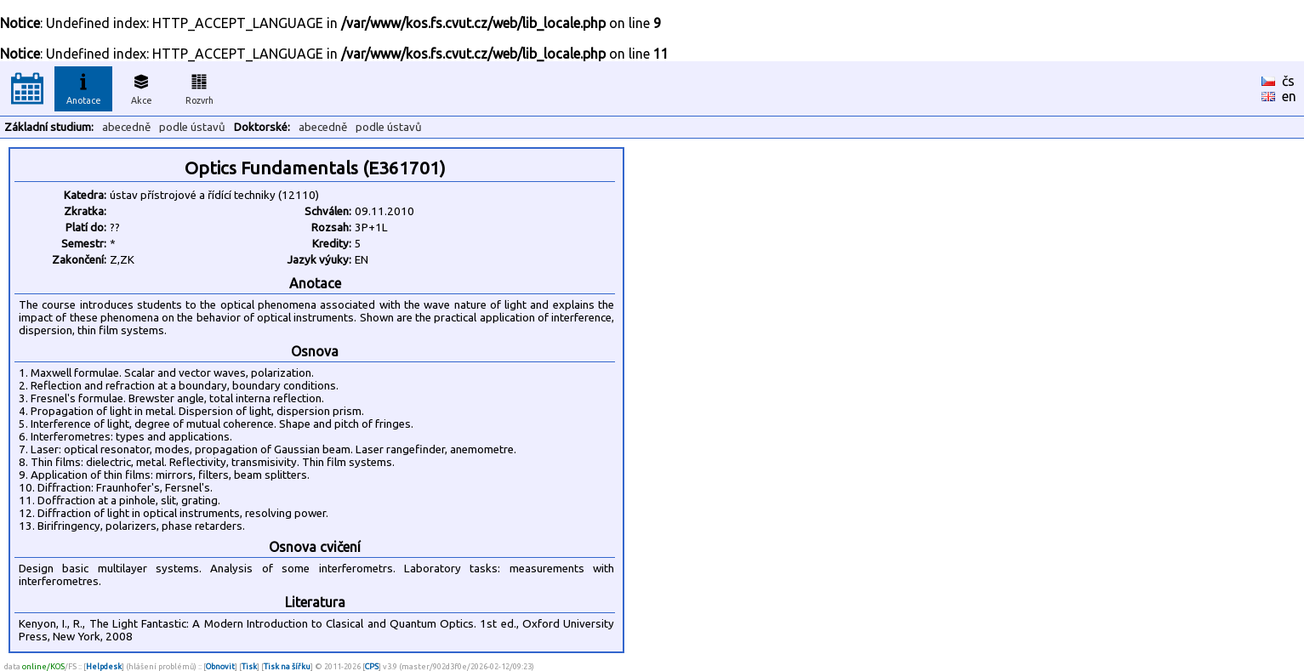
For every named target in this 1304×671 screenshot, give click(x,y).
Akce (141, 86)
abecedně (126, 127)
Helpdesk (104, 666)
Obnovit (220, 666)
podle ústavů (192, 127)
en (1289, 96)
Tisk (249, 666)
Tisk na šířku (287, 666)
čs (1288, 80)
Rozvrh (199, 86)
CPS (372, 666)
